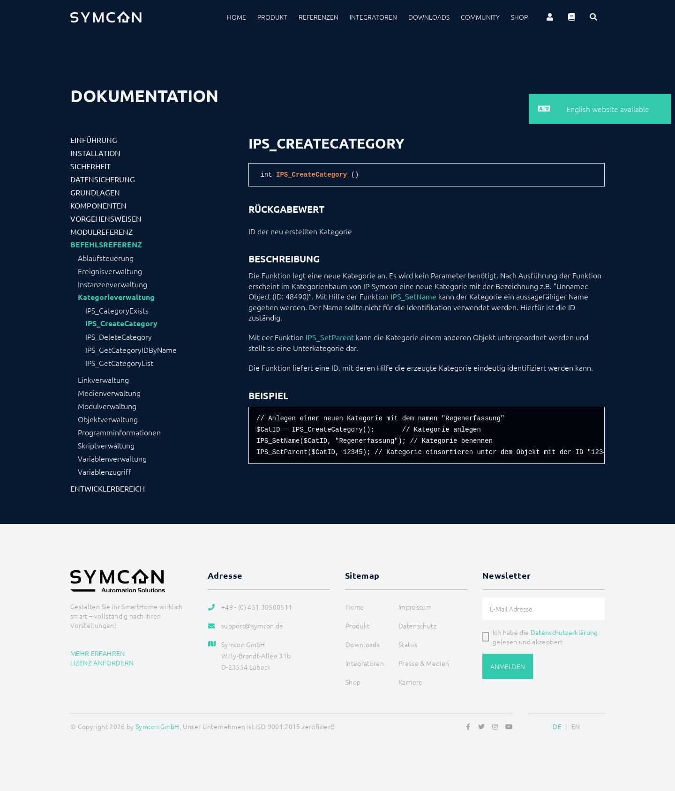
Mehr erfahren (97, 653)
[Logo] (106, 16)
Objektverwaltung (108, 419)
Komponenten (98, 205)
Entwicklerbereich (107, 488)
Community (480, 17)
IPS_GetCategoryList (119, 362)
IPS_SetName (413, 296)
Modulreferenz (101, 231)
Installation (95, 152)
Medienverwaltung (109, 392)
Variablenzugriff (104, 471)
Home (236, 17)
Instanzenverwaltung (112, 284)
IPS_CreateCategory (121, 323)
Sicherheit (90, 166)
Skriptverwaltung (106, 445)
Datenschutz (417, 625)
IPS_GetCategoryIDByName (131, 349)
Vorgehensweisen (106, 218)
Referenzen (318, 17)
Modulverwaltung (107, 405)
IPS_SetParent (330, 337)
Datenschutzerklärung (564, 632)
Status (407, 644)
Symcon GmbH (157, 726)
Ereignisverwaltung (110, 271)
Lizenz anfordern (102, 662)
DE (557, 726)
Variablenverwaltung (112, 458)
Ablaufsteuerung (106, 257)
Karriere (410, 682)
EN (575, 726)
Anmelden (507, 666)
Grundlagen (95, 192)
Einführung (93, 139)
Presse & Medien (423, 663)
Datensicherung (102, 179)
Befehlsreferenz (106, 244)
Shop (519, 17)
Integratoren (373, 17)
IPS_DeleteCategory (118, 336)
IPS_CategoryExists (117, 310)
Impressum (415, 607)
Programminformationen (119, 432)
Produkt (272, 17)
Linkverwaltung (103, 379)
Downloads (429, 17)
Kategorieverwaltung (116, 297)
